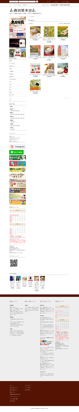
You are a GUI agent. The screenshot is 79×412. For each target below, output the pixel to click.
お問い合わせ (27, 389)
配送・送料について (14, 389)
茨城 (16, 114)
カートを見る (27, 387)
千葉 (14, 114)
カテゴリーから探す (17, 4)
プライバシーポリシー (14, 396)
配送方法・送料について (14, 141)
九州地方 (11, 127)
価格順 (65, 23)
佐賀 (11, 129)
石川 (23, 118)
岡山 (11, 125)
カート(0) (55, 1)
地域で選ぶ (24, 4)
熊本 (14, 129)
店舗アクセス (11, 136)
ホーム (11, 4)
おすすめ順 (61, 23)
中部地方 (11, 116)
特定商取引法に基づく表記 (14, 138)
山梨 (21, 114)
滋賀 (14, 121)
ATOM (13, 401)
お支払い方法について (13, 139)
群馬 (19, 114)
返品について (12, 392)
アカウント (48, 1)
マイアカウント (28, 385)
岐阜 (21, 118)
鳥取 (14, 125)
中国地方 (11, 123)
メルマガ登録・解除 (14, 398)
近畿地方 (11, 120)
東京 (11, 114)
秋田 (16, 110)
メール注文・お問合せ (64, 1)
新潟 (11, 118)
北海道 (11, 106)
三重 (11, 121)
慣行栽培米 (32, 16)
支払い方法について (14, 387)
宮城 (14, 110)
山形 (19, 110)
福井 (16, 118)
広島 (16, 125)
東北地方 (11, 109)
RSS (11, 401)
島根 (19, 125)
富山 (19, 118)
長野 (14, 118)
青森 (11, 110)
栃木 (23, 114)
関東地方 (11, 112)
